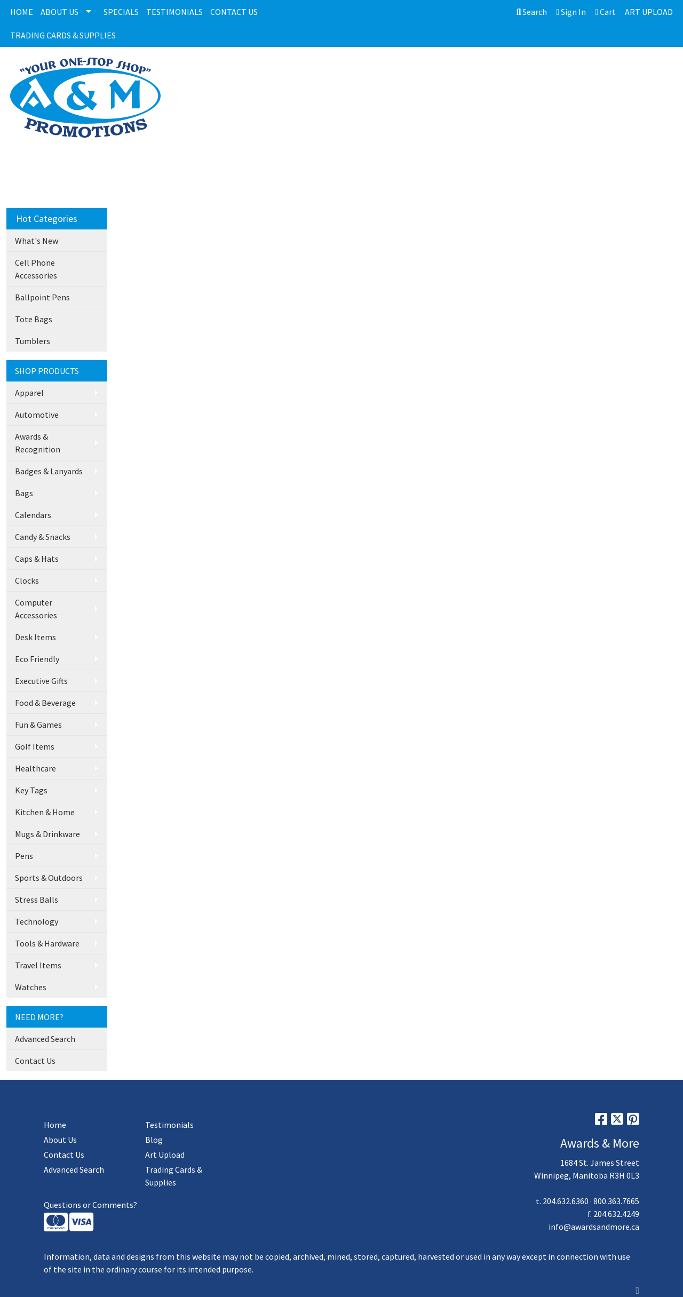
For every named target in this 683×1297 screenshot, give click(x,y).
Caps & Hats (37, 558)
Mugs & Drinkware (47, 834)
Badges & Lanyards (49, 471)
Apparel (29, 392)
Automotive (37, 414)
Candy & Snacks (42, 536)
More (611, 72)
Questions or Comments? (90, 1204)
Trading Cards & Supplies (173, 1176)
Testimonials (169, 1124)
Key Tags (31, 790)
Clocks (27, 580)
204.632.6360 (566, 1201)
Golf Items (34, 746)
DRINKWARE (562, 72)
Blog (154, 1139)
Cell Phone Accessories (36, 269)
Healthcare (35, 768)
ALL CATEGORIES (219, 72)
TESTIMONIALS (174, 11)
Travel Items (38, 965)
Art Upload (165, 1154)
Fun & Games (38, 724)
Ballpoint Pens (42, 297)
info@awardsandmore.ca (594, 1226)
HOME (21, 11)
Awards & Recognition (37, 443)
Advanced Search (45, 1038)
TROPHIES (284, 72)
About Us (60, 1139)
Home (55, 1124)
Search (531, 11)
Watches (30, 987)
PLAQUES (335, 72)
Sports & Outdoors (49, 877)
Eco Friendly (37, 659)
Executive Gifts (41, 680)
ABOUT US (59, 11)
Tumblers (32, 341)
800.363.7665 (616, 1201)
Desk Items (35, 637)
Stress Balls (36, 899)
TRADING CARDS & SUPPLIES (63, 35)
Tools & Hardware (47, 943)
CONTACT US (234, 11)
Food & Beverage (45, 702)
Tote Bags (33, 319)
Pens (24, 855)
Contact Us (35, 1060)
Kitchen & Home (45, 812)
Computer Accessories (36, 608)
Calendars (33, 515)
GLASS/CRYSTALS (398, 72)
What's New (36, 240)
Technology (36, 921)
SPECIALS (121, 11)
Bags (24, 493)
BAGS (515, 72)
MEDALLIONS (467, 72)
